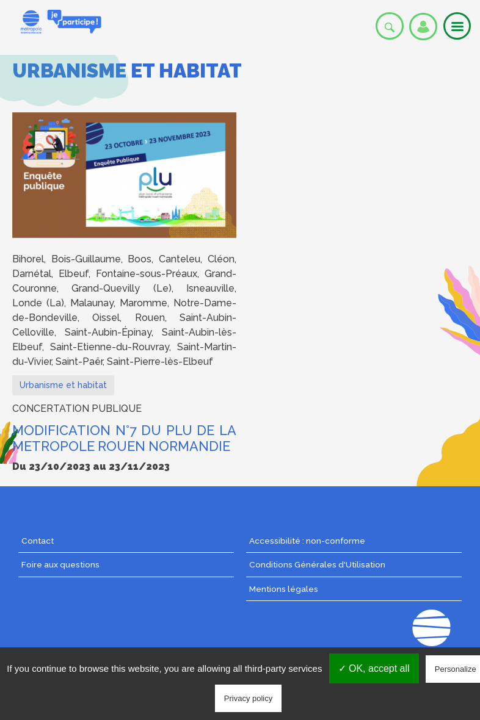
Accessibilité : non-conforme (307, 540)
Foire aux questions (60, 564)
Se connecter (423, 26)
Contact (37, 540)
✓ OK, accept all (374, 668)
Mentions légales (283, 589)
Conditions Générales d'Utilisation (317, 564)
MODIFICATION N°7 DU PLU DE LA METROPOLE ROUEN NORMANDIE (124, 438)
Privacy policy (248, 698)
